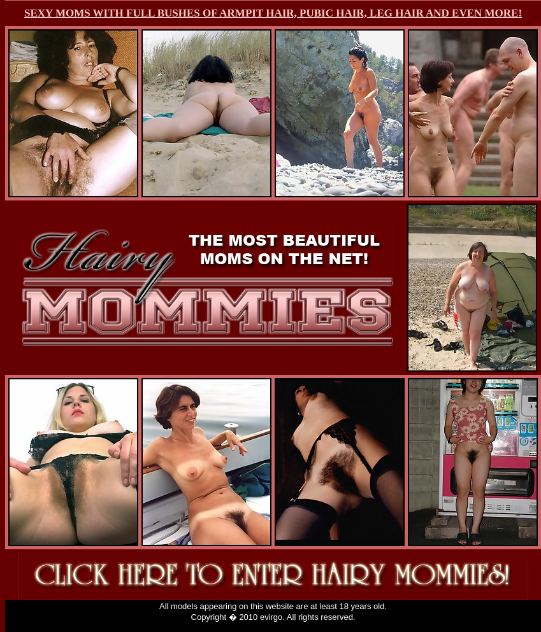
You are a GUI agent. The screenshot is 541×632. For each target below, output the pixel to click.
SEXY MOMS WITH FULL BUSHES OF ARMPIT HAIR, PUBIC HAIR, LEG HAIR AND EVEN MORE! (273, 13)
